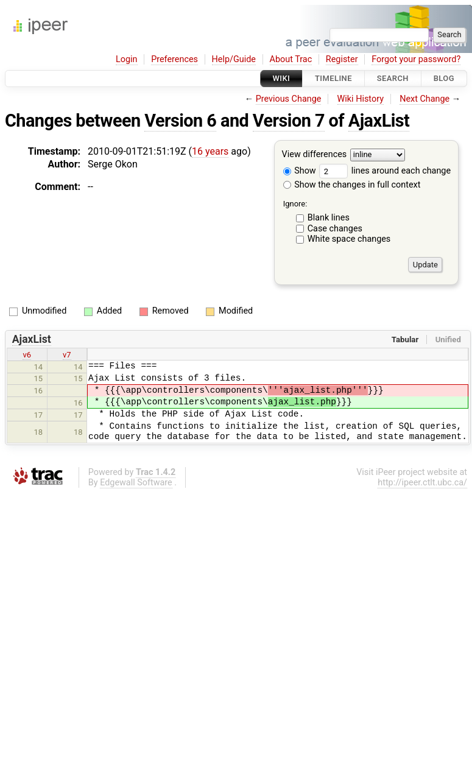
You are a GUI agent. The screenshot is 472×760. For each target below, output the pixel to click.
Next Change (424, 99)
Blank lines (329, 218)
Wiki (282, 78)
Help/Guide (234, 59)
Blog (444, 78)
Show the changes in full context (352, 185)
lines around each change (385, 171)
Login (127, 59)
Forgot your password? (416, 59)
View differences (314, 155)
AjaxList (379, 120)
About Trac (291, 59)
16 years (210, 151)
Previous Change (289, 99)
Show (299, 171)
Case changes (335, 228)
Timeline (333, 78)
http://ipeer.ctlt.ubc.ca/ (422, 482)
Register (342, 59)
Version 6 (180, 120)
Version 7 (289, 120)
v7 (67, 354)
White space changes (349, 239)
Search (393, 78)
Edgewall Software (136, 482)
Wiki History (360, 99)
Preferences (174, 59)
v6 (27, 354)
